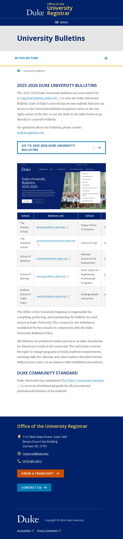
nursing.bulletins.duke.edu (51, 276)
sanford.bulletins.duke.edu (51, 296)
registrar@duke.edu (35, 454)
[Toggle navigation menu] (61, 22)
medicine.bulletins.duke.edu (52, 258)
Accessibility (24, 530)
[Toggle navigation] (61, 58)
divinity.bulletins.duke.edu (51, 227)
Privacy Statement (47, 530)
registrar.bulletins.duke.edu (39, 98)
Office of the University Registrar (52, 426)
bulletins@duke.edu (30, 132)
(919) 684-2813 (32, 461)
